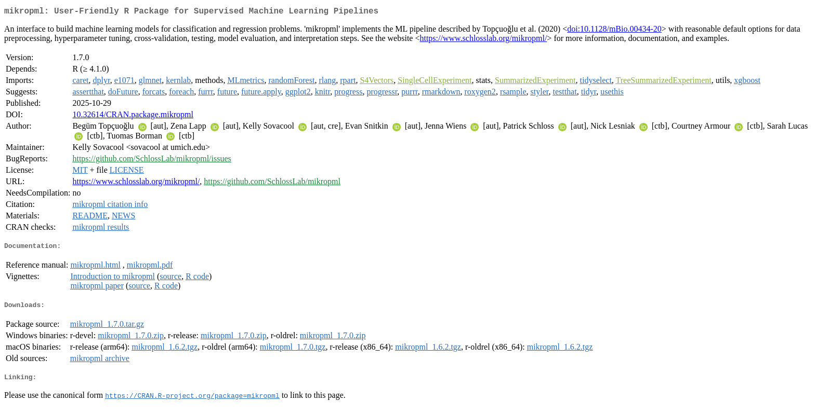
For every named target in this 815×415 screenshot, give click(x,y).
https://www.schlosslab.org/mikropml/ (483, 40)
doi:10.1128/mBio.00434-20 (614, 30)
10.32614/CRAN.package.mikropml (132, 116)
